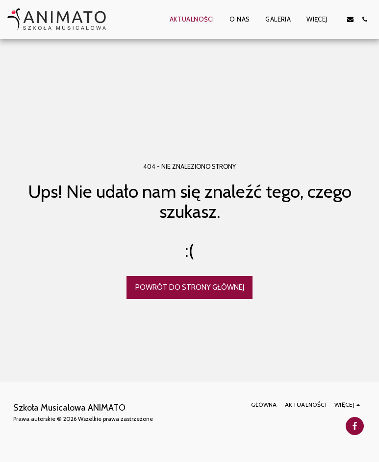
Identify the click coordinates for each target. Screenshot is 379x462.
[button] (350, 19)
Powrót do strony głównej (189, 287)
